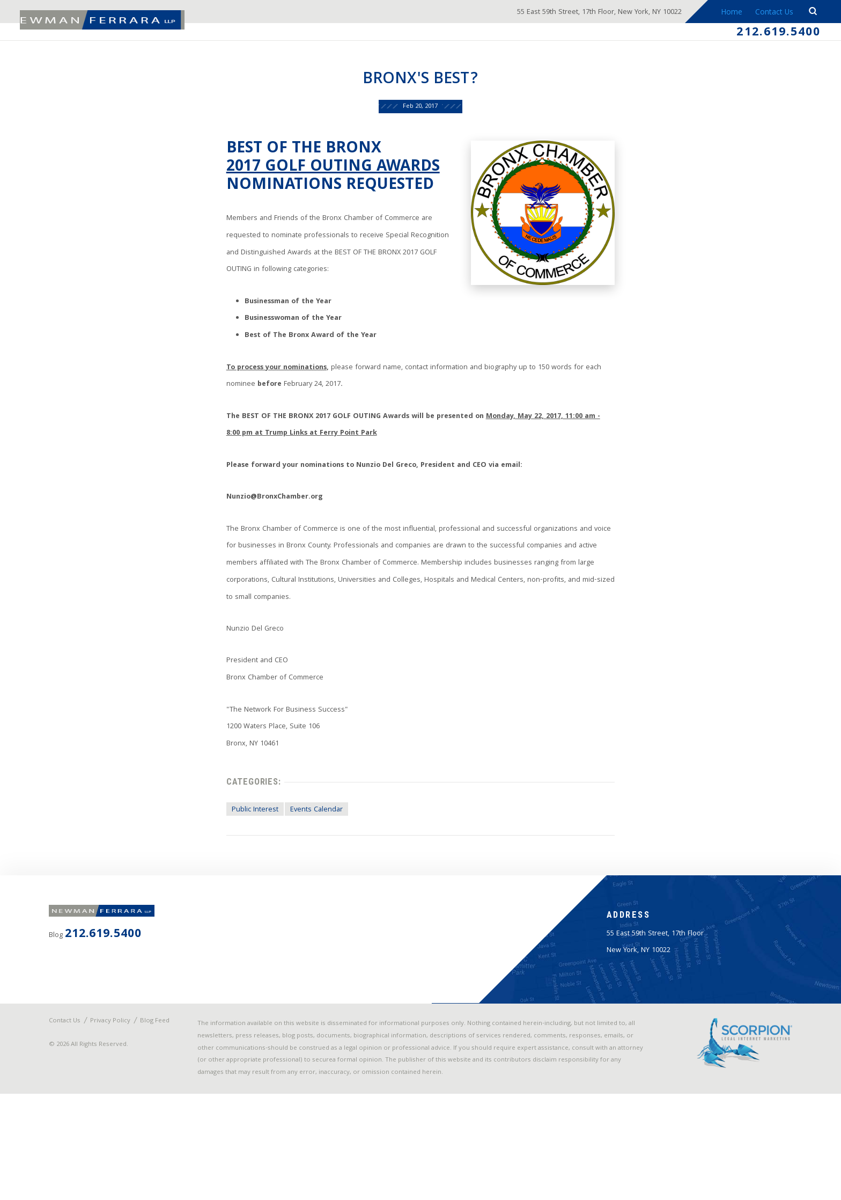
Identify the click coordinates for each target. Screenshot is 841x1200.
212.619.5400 (773, 34)
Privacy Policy (120, 1106)
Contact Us (771, 12)
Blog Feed (75, 1113)
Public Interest (236, 874)
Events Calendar (302, 874)
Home (727, 12)
